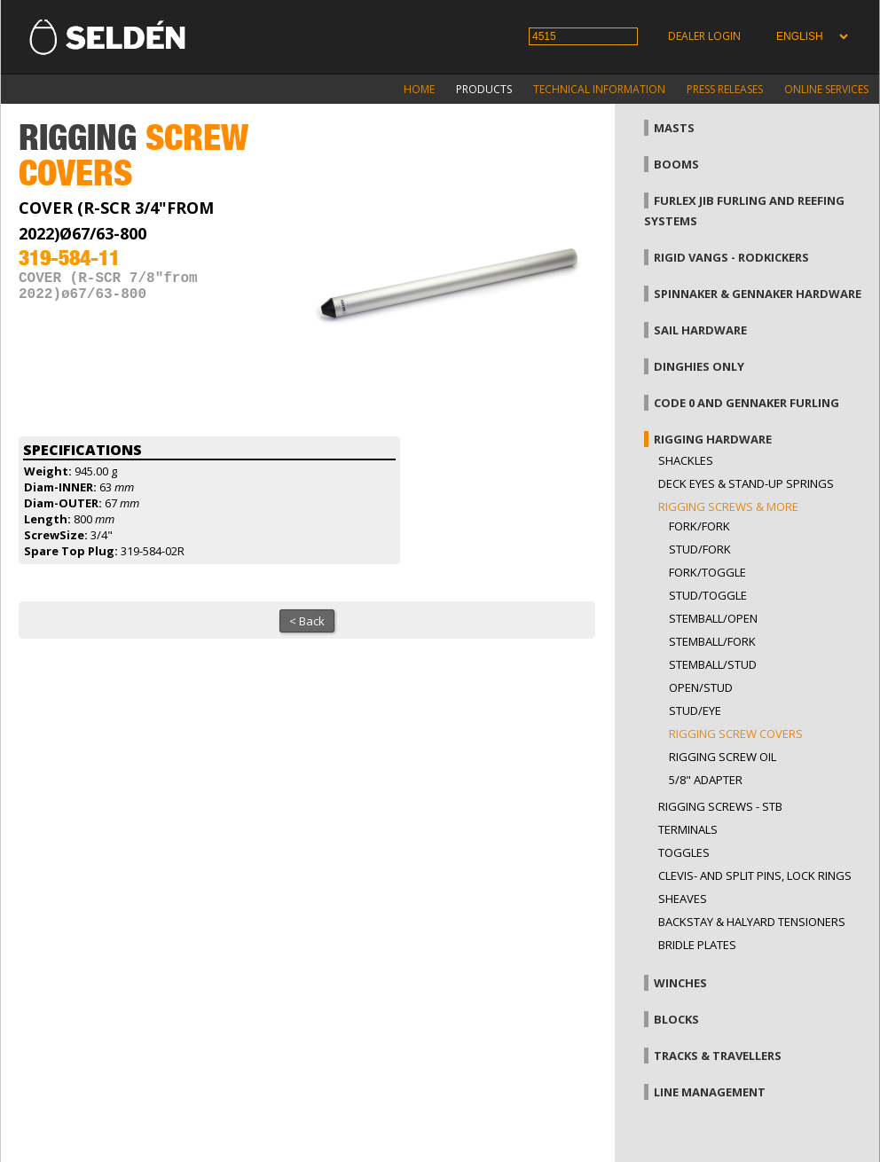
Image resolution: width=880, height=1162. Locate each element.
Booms (676, 164)
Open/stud (701, 687)
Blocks (676, 1019)
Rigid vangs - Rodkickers (731, 257)
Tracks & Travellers (718, 1056)
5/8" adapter (705, 780)
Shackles (685, 460)
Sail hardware (700, 330)
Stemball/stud (713, 664)
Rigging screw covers (736, 734)
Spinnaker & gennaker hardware (757, 294)
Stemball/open (713, 618)
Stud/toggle (708, 595)
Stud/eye (695, 710)
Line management (710, 1092)
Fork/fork (699, 526)
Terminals (688, 829)
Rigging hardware (713, 439)
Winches (680, 983)
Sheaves (682, 899)
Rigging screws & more (728, 506)
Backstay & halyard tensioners (751, 922)
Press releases (725, 89)
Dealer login (704, 35)
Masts (674, 128)
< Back (307, 621)
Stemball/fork (712, 641)
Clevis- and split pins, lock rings (755, 875)
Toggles (684, 852)
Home (419, 89)
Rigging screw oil (722, 757)
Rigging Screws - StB (720, 806)
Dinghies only (699, 366)
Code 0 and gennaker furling (746, 403)
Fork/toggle (707, 572)
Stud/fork (700, 549)
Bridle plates (697, 945)
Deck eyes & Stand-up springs (746, 483)
